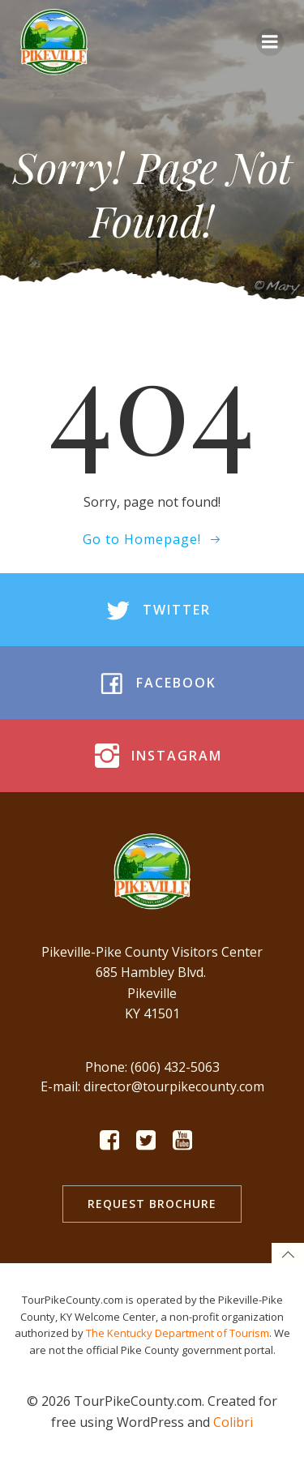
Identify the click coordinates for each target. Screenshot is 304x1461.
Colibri (233, 1422)
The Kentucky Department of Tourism (177, 1333)
